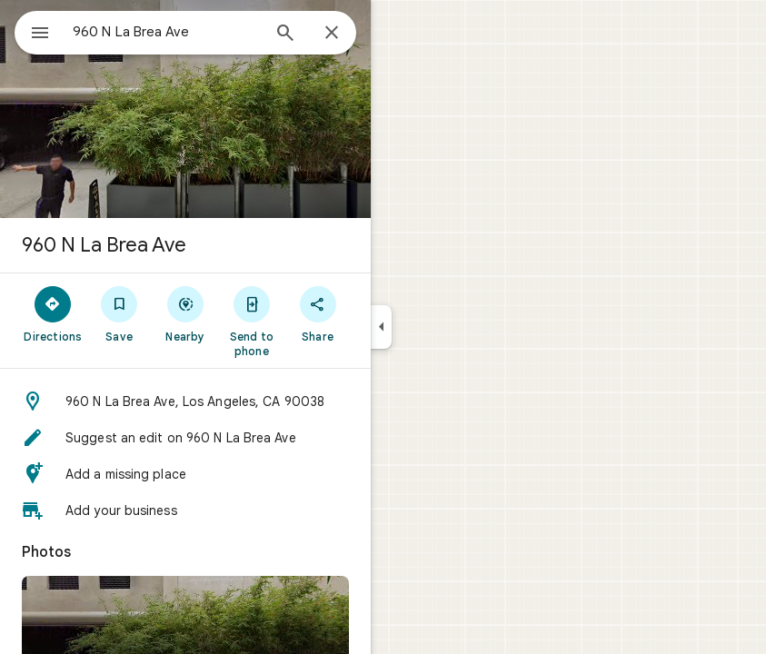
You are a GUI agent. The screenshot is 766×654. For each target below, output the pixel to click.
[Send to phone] (251, 320)
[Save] (119, 313)
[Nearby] (186, 313)
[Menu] (40, 34)
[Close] (331, 33)
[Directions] (53, 313)
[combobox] (166, 32)
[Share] (317, 313)
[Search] (285, 34)
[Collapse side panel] (381, 327)
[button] (185, 401)
